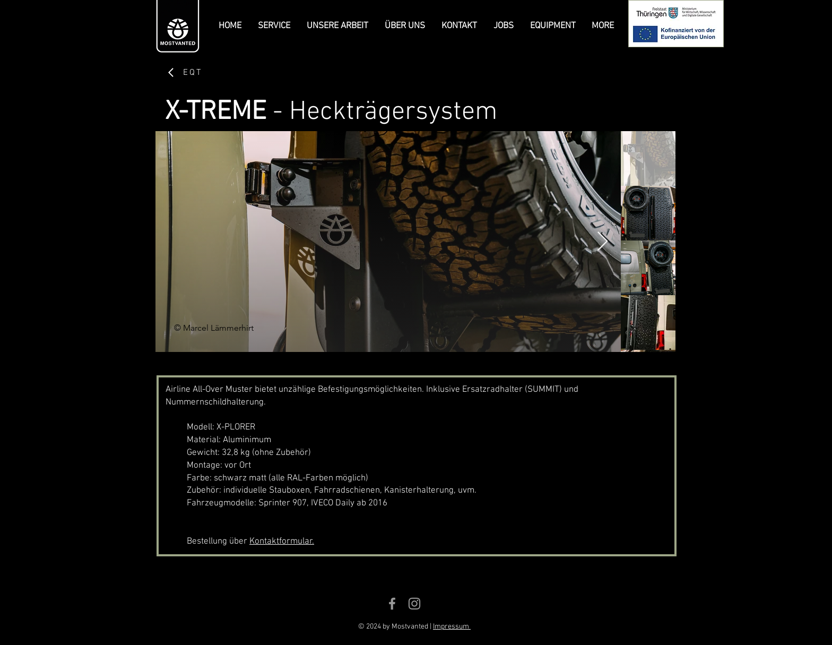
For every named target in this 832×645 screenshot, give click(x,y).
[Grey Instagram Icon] (414, 604)
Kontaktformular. (281, 541)
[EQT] (184, 72)
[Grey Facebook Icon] (392, 604)
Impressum (452, 626)
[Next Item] (602, 241)
